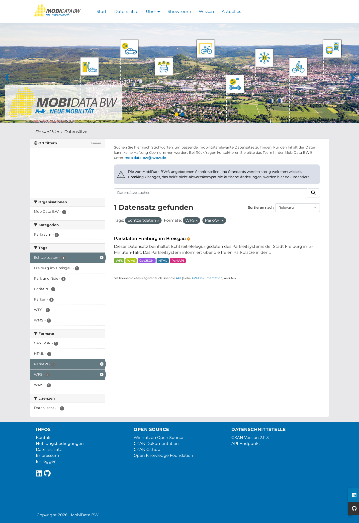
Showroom (179, 11)
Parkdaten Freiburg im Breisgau (150, 238)
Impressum (47, 455)
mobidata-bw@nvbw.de (145, 158)
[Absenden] (313, 192)
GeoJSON (146, 260)
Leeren (96, 143)
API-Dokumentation (206, 278)
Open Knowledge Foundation (163, 455)
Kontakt (44, 437)
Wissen (206, 11)
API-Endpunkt (245, 443)
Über (153, 11)
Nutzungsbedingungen (60, 443)
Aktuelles (231, 11)
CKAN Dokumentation (156, 443)
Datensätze (126, 11)
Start (101, 11)
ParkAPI (178, 260)
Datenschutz (49, 449)
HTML (162, 260)
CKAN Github (147, 449)
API (178, 278)
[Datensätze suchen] (210, 192)
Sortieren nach (260, 207)
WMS (131, 260)
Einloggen (46, 461)
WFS (119, 260)
